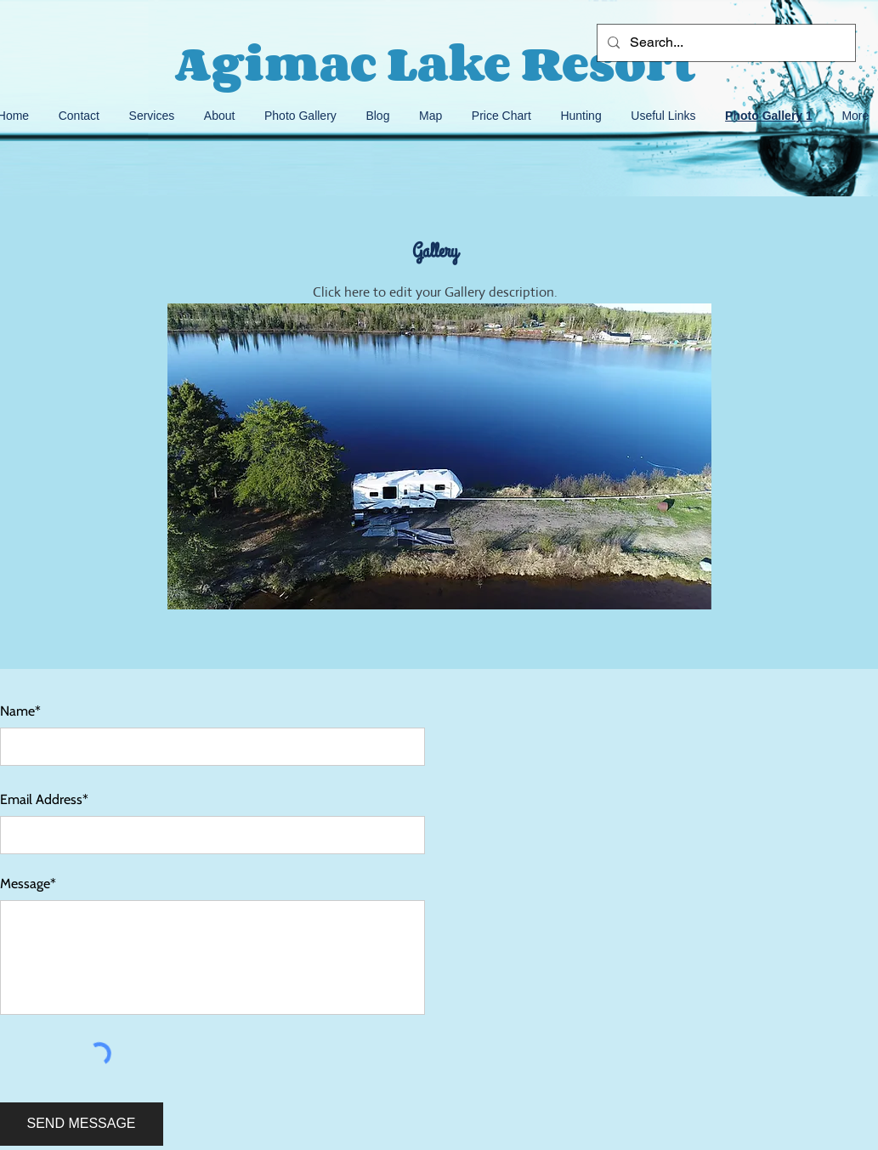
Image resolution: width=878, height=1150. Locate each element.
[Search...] (724, 43)
